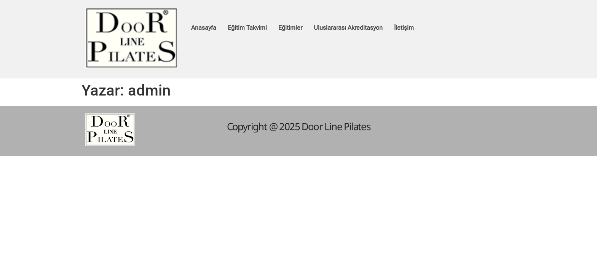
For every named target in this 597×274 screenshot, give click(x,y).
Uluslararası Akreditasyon (348, 27)
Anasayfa (203, 27)
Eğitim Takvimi (247, 27)
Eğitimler (290, 27)
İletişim (404, 27)
